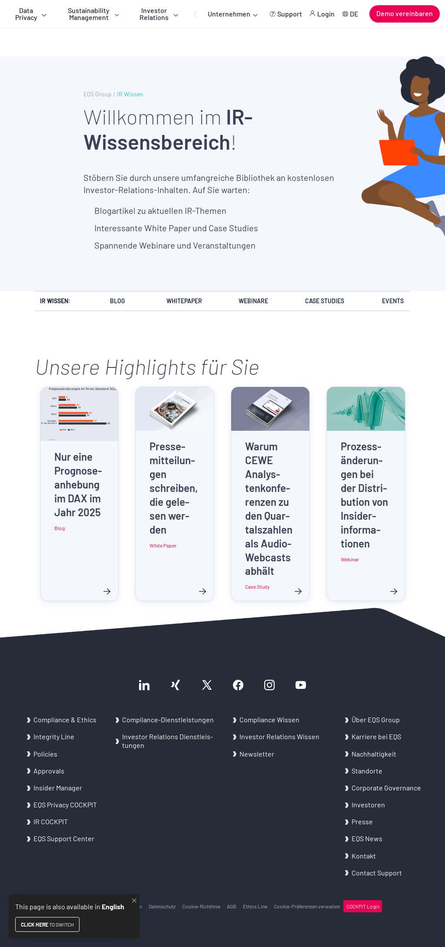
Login (326, 14)
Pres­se (362, 821)
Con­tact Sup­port (377, 872)
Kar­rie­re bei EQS (376, 736)
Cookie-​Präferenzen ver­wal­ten (307, 906)
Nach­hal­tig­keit (374, 754)
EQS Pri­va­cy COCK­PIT (65, 804)
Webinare (253, 301)
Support (289, 14)
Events (393, 301)
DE (354, 14)
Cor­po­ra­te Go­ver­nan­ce (386, 787)
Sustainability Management (89, 13)
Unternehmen (229, 14)
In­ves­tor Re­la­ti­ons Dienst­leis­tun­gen (167, 740)
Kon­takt (364, 856)
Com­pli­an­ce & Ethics (65, 719)
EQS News (367, 838)
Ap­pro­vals (48, 771)
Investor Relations (154, 13)
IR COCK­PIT (50, 821)
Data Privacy (26, 13)
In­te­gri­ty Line (53, 736)
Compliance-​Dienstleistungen (168, 719)
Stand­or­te (367, 771)
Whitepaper (184, 301)
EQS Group (97, 94)
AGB (231, 906)
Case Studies (324, 301)
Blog (117, 301)
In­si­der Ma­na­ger (57, 787)
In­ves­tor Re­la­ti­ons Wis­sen (279, 736)
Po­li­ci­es (45, 754)
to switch (47, 924)
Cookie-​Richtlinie (201, 906)
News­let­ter (256, 754)
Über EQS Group (376, 719)
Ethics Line (255, 906)
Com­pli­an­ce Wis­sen (269, 719)
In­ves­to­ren (368, 804)
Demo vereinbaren (404, 13)
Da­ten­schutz (162, 906)
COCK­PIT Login (362, 906)
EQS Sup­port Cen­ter (63, 838)
